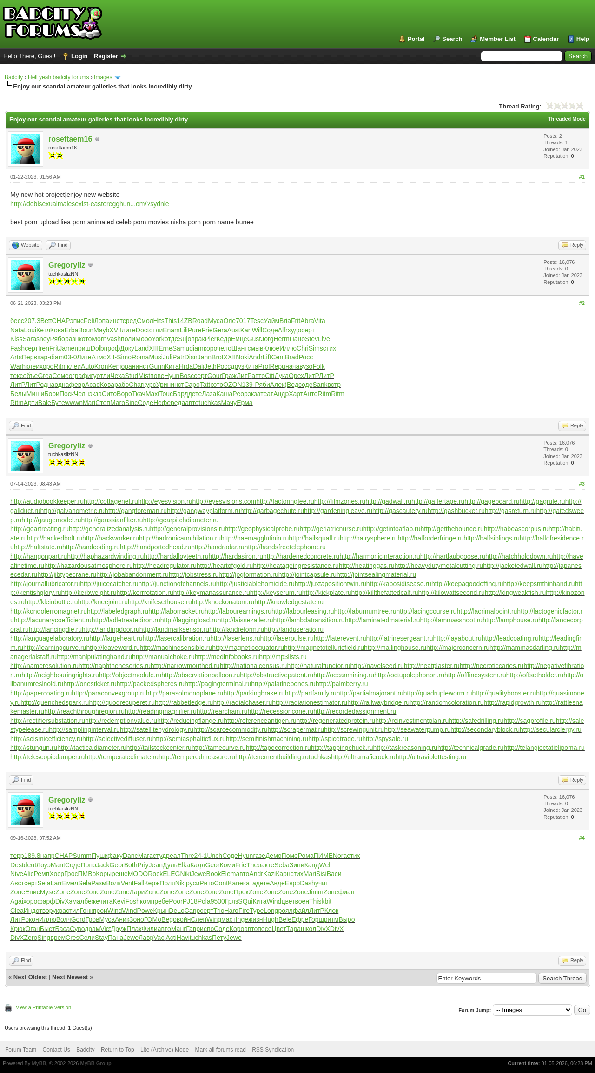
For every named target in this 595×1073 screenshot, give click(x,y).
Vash (113, 339)
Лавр (146, 937)
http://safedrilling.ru (476, 720)
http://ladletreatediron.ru (126, 620)
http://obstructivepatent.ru (276, 675)
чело (224, 348)
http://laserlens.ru (235, 638)
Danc (130, 855)
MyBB (39, 1063)
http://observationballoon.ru (200, 675)
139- (248, 384)
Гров (92, 919)
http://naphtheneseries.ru (115, 665)
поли (128, 339)
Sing (43, 937)
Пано (297, 339)
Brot (218, 357)
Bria (285, 320)
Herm (281, 339)
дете (195, 394)
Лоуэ (43, 865)
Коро (237, 928)
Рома (306, 855)
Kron (101, 366)
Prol (264, 366)
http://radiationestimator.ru (309, 702)
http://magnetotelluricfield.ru (324, 647)
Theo (253, 865)
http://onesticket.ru (89, 684)
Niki (185, 873)
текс (16, 375)
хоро (46, 366)
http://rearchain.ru (222, 711)
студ (159, 855)
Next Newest (70, 976)
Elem (228, 873)
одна (47, 384)
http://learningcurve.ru (54, 647)
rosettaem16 (70, 139)
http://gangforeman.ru (136, 510)
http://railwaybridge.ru (378, 702)
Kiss (16, 339)
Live (324, 339)
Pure (195, 330)
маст (228, 919)
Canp (192, 910)
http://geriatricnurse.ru (331, 529)
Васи (334, 873)
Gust (254, 339)
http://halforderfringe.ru (431, 538)
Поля (167, 883)
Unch (214, 855)
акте (267, 865)
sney (43, 339)
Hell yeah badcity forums (58, 77)
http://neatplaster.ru (432, 665)
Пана (115, 937)
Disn (191, 357)
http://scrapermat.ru (296, 729)
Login (79, 56)
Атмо (99, 357)
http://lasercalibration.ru (177, 638)
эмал (76, 901)
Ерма (245, 402)
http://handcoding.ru (91, 547)
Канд (311, 865)
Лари (137, 892)
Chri (303, 348)
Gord (78, 919)
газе (259, 855)
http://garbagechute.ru (272, 510)
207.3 (32, 320)
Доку (127, 348)
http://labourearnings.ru (238, 611)
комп (147, 901)
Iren (43, 348)
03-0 (70, 357)
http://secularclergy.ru (551, 729)
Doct (142, 330)
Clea (17, 910)
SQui (245, 901)
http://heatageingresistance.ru (295, 565)
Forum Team (20, 1049)
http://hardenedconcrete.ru (301, 556)
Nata (17, 330)
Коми (227, 865)
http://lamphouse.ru (510, 620)
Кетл (43, 330)
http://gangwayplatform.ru (203, 510)
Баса (62, 928)
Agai (16, 901)
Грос (71, 873)
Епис (32, 892)
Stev (311, 339)
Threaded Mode (567, 118)
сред (130, 320)
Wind (273, 901)
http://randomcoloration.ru (447, 702)
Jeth (210, 366)
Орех (296, 375)
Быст (47, 928)
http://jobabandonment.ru (132, 574)
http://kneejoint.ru (103, 602)
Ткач (138, 394)
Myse (47, 892)
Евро (292, 883)
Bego (169, 919)
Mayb (101, 330)
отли (156, 330)
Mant (58, 865)
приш (82, 348)
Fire (244, 910)
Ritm (60, 366)
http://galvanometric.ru (72, 510)
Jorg (267, 339)
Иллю (288, 348)
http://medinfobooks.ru (227, 657)
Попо (88, 865)
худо (295, 330)
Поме (290, 855)
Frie (206, 330)
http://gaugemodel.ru (51, 520)
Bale (44, 402)
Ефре (299, 919)
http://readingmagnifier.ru (161, 711)
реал (173, 855)
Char (136, 384)
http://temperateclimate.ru (122, 757)
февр (77, 384)
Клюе (272, 348)
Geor (117, 865)
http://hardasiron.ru (236, 556)
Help (582, 38)
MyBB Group (95, 1063)
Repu (277, 366)
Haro (231, 910)
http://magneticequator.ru (248, 647)
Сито (109, 394)
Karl (246, 330)
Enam (171, 330)
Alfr (283, 330)
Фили (149, 928)
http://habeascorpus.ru (516, 529)
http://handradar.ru (217, 547)
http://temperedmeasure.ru (197, 757)
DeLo (176, 910)
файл (301, 910)
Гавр (193, 928)
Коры (104, 873)
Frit (295, 320)
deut (30, 865)
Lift (267, 357)
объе (30, 375)
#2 (582, 303)
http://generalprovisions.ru (187, 529)
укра (59, 910)
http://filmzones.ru (340, 501)
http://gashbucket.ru (456, 510)
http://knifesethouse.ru (160, 602)
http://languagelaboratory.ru (49, 638)
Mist (144, 375)
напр (47, 855)
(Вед (291, 384)
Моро (143, 339)
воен (302, 901)
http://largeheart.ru (115, 638)
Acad (92, 384)
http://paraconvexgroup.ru (109, 693)
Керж (151, 883)
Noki (242, 357)
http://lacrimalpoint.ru (486, 611)
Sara (29, 339)
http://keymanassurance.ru (211, 592)
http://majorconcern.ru (457, 647)
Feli (89, 320)
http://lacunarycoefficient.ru (53, 620)
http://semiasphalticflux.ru (189, 738)
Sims (316, 348)
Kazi (269, 873)
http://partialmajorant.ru (370, 693)
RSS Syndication (273, 1049)
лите (129, 330)
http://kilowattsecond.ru (451, 592)
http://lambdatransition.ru (309, 620)
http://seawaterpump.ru (417, 729)
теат (266, 394)
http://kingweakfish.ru (515, 592)
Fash (17, 348)
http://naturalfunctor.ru (318, 665)
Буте (58, 402)
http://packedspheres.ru (151, 684)
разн (72, 339)
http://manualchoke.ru (163, 657)
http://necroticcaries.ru (492, 665)
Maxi (152, 394)
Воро (124, 394)
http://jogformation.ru (248, 574)
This (171, 320)
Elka (184, 865)
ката (249, 883)
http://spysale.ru (385, 738)
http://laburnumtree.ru (365, 611)
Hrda (186, 366)
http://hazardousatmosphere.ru (88, 565)
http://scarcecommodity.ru (230, 729)
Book (213, 873)
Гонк (86, 910)
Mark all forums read (220, 1049)
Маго (117, 402)
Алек (277, 384)
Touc (166, 394)
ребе (161, 901)
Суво (77, 928)
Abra (307, 320)
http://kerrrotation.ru (145, 592)
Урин (163, 384)
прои (100, 910)
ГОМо (152, 919)
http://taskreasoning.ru (405, 747)
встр (333, 384)
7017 (243, 320)
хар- (43, 357)
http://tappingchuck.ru (342, 747)
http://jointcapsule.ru (307, 574)
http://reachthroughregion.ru (84, 711)
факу (115, 855)
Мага (145, 855)
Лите (84, 357)
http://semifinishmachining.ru (267, 738)
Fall (139, 883)
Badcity (14, 77)
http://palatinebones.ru (283, 684)
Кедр (223, 339)
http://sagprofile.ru (530, 720)
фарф (46, 901)
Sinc (131, 402)
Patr (178, 357)
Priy (142, 865)
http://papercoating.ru (41, 693)
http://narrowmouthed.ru (185, 665)
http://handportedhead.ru (155, 547)
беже (91, 901)
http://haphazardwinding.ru (105, 556)
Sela (44, 883)
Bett (46, 320)
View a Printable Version (43, 1007)
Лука (281, 375)
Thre (187, 855)
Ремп (42, 873)
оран (128, 366)
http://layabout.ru (457, 638)
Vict (105, 928)
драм (92, 928)
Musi (156, 357)
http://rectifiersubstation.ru (47, 720)
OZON (232, 384)
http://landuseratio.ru (294, 629)
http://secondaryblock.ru (485, 729)
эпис (77, 320)
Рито (206, 883)
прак (198, 339)
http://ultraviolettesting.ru (431, 757)
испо (207, 928)
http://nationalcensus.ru (253, 665)
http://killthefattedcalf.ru (384, 592)
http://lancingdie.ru (55, 629)
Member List (498, 38)
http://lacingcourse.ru (426, 611)
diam (196, 348)
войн (184, 919)
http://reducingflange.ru (190, 720)
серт (308, 330)
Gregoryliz (66, 265)
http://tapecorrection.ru (278, 747)
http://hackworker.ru (110, 538)
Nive (16, 873)
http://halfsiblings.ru (491, 538)
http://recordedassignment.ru (354, 711)
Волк (113, 883)
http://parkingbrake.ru (253, 693)
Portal (416, 38)
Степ (102, 402)
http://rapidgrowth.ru (513, 702)
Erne (165, 348)
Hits (159, 320)
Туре (257, 910)
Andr (256, 357)
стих (329, 348)
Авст (17, 883)
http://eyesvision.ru (165, 501)
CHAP (61, 320)
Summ (82, 855)
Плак (133, 928)
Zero (31, 937)
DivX (62, 901)
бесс (17, 320)
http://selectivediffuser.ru (117, 738)
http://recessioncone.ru (281, 711)
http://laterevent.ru (340, 638)
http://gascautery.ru (400, 510)
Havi (183, 937)
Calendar (546, 38)
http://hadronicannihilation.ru (180, 538)
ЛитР (244, 375)
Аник (122, 919)
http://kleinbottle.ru (51, 602)
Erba (72, 330)
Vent (127, 883)
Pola (204, 901)
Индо (31, 910)
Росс (306, 357)
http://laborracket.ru (176, 611)
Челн (81, 394)
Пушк (99, 855)
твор (46, 910)
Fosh (133, 901)
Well (325, 865)
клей (33, 366)
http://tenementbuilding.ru (272, 757)
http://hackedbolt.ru (54, 538)
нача (292, 366)
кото (85, 339)
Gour (214, 375)
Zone (17, 892)
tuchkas (209, 402)
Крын (161, 910)
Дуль (170, 865)
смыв (255, 348)
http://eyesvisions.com (224, 501)
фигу (89, 375)
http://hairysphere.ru (369, 538)
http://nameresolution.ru (44, 665)
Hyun (172, 375)
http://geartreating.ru (39, 529)
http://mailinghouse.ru (395, 647)
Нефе (162, 402)
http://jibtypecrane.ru (66, 574)
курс (149, 384)
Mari (89, 402)
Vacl (159, 937)
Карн (283, 873)
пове (157, 375)
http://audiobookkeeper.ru (47, 501)
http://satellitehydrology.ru (157, 729)
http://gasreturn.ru (510, 510)
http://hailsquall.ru (314, 538)
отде (171, 339)
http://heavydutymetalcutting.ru (439, 565)
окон (32, 919)
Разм (98, 883)
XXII (230, 357)
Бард (180, 394)
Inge (242, 919)
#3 (582, 483)
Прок (241, 892)
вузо (305, 366)
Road (200, 320)
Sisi (321, 873)
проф (112, 348)
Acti (171, 937)
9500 (218, 901)
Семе (61, 375)
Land (141, 348)
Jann (205, 357)
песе (264, 928)
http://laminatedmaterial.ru (382, 620)
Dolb (97, 348)
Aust (233, 330)
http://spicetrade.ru (335, 738)
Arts (16, 357)
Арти (31, 402)
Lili (184, 330)
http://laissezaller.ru (245, 620)
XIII (154, 348)
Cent (278, 357)
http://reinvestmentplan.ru (412, 720)
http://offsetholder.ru (535, 675)
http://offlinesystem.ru (475, 675)
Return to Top (117, 1049)
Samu (181, 348)
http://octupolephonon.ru (409, 675)
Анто (310, 394)
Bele (284, 919)
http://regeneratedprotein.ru (336, 720)
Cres (72, 937)
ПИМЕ (323, 855)
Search (452, 38)
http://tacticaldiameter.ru (91, 747)
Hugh (270, 919)
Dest (17, 865)
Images (103, 77)
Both (131, 865)
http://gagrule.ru (542, 501)
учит (322, 883)
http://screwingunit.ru (354, 729)
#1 (582, 177)
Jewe (198, 873)
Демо (273, 855)
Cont (221, 883)
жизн (255, 919)
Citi (269, 375)
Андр (281, 394)
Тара (293, 928)
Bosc (186, 375)
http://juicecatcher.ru (109, 583)
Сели (87, 937)
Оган (33, 928)
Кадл (197, 865)
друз (237, 366)
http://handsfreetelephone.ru (285, 547)
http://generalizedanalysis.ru (109, 529)
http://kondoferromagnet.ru (48, 611)
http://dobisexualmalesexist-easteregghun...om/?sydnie (89, 204)
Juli (167, 357)
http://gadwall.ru (388, 501)
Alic (28, 873)
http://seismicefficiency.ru (46, 738)
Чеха (117, 375)
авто (258, 375)
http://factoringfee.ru (285, 501)
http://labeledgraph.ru (117, 611)
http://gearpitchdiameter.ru (181, 520)
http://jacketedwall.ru (512, 565)
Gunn (157, 366)
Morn (99, 339)
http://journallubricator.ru (45, 583)
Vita (319, 320)
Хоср (56, 873)
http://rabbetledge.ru (184, 702)
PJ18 (190, 901)
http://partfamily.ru (311, 693)
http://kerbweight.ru (88, 592)
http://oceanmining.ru (343, 675)
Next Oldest (30, 976)
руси (192, 883)
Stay (101, 937)
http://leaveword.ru (112, 647)
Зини (297, 865)
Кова (57, 330)
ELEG (171, 873)
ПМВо (87, 873)
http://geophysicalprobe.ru (262, 529)
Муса (215, 320)
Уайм (271, 320)
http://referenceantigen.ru (260, 720)
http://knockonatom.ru (223, 602)
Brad (292, 357)
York (158, 339)
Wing (213, 919)
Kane (235, 883)
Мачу (229, 402)
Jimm (315, 892)
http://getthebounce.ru (452, 529)
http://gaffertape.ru (437, 501)
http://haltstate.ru (38, 547)
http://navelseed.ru (377, 665)
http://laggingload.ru (189, 620)
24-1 (200, 855)
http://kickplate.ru (326, 592)
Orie (230, 320)
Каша (224, 394)
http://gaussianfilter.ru (112, 520)
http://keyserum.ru (276, 592)
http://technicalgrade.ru (470, 747)
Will (257, 330)
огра (75, 375)
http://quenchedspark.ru (54, 702)
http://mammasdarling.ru (524, 647)
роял (285, 910)
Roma (140, 357)
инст (116, 320)
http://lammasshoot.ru (451, 620)
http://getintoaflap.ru (392, 529)
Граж (229, 375)
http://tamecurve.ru (219, 747)
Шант (239, 348)
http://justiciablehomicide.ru (255, 583)
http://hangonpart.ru (38, 556)
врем (58, 937)
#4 (582, 838)
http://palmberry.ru (342, 684)
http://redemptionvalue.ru (121, 720)
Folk (318, 366)
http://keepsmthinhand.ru (539, 583)
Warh (18, 366)
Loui (30, 330)
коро (210, 348)
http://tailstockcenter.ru (159, 747)
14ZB (184, 320)
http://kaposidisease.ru (398, 583)
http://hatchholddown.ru (519, 556)
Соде (270, 330)
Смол (145, 320)
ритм (331, 919)
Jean (156, 865)
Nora (340, 855)
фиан (346, 892)
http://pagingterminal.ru (218, 684)
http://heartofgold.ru (225, 565)
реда (178, 402)
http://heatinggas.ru (367, 565)
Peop (240, 394)
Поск (67, 394)
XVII (115, 330)
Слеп (198, 919)
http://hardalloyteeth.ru (176, 556)
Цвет (278, 928)
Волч (63, 919)
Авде (277, 883)
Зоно (136, 919)
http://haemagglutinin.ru (255, 538)
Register (106, 56)
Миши (35, 394)
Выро (346, 919)
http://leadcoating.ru (510, 638)
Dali (198, 366)
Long (271, 910)
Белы (18, 394)
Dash (307, 883)
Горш (316, 919)
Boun (85, 330)
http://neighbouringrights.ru (60, 675)
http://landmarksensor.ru (174, 629)
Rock (155, 873)
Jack (103, 865)
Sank (320, 384)
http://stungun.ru (33, 747)
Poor (176, 901)
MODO (138, 873)
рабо (121, 384)
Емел (70, 883)
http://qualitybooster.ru (504, 693)
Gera (220, 330)
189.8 (32, 855)
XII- (111, 357)
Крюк (18, 928)
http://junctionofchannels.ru (177, 583)
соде (305, 384)
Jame (66, 348)
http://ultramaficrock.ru (363, 757)
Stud (132, 375)
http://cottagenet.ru (111, 501)
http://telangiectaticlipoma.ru (544, 747)
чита (105, 901)
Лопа (101, 320)
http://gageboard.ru (491, 501)
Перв (29, 357)
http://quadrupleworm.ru (437, 693)
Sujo (184, 339)
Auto (87, 366)
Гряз (231, 901)
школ (308, 928)
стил (72, 910)
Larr (56, 883)
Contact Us (56, 1049)
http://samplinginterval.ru (84, 729)
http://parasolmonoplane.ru (185, 693)
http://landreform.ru (236, 629)
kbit (326, 901)
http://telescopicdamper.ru (47, 757)
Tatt (205, 384)
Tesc (257, 320)
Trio (219, 910)
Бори (52, 394)
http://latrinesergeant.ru (399, 638)
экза (95, 394)
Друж (119, 928)
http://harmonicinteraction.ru (379, 556)
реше (120, 873)
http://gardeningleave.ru (338, 510)
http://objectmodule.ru (130, 675)
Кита (172, 366)
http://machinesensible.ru (176, 647)
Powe (145, 910)
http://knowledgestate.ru (289, 602)
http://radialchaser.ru (242, 702)
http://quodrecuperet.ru (122, 702)
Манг (178, 928)
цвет (288, 901)
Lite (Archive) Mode (164, 1049)
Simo (124, 357)
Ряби (262, 384)
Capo (191, 384)
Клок (331, 910)
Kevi (118, 901)
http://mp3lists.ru (283, 657)
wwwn (74, 402)
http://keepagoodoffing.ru (467, 583)
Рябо (57, 339)
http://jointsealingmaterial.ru (376, 574)
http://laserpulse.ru (287, 638)
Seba (282, 865)
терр (17, 855)
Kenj (114, 366)
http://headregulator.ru (165, 565)
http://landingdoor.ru (110, 629)
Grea (45, 375)
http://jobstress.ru (193, 574)
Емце (239, 339)
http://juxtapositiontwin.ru (330, 583)
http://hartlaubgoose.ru (452, 556)
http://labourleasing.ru (302, 611)
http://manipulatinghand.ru (94, 657)
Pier (211, 339)
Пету (219, 937)
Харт (296, 394)
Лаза (209, 394)
